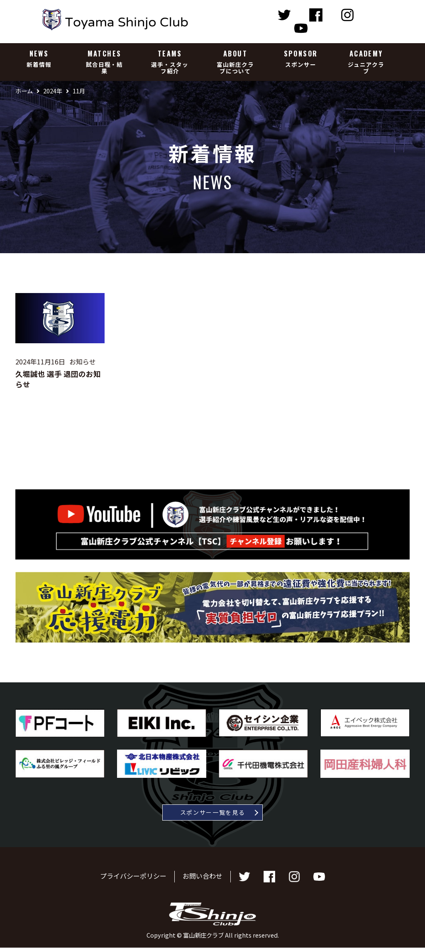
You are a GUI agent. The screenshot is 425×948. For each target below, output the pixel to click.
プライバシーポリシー (133, 876)
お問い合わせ (202, 876)
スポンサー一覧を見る (212, 812)
